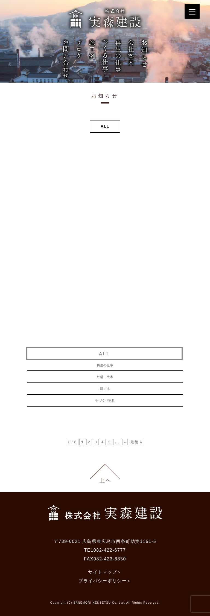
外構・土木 (105, 377)
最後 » (136, 442)
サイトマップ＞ (105, 572)
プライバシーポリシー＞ (105, 580)
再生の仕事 (105, 365)
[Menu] (192, 11)
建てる (105, 389)
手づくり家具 (105, 400)
